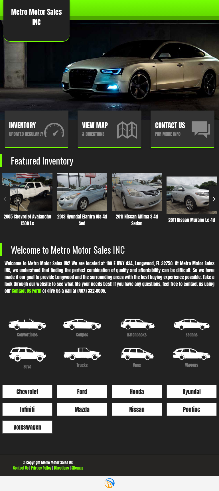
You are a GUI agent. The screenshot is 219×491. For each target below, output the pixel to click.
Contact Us (21, 468)
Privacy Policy (41, 468)
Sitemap (77, 468)
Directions (61, 468)
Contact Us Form (26, 290)
